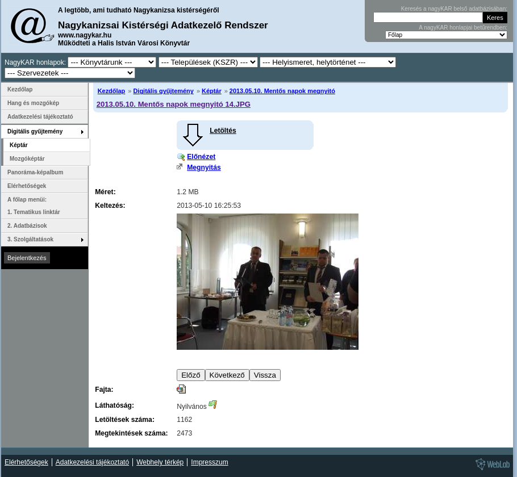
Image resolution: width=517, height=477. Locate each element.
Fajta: (104, 390)
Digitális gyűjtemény (163, 90)
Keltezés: (110, 206)
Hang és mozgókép (33, 103)
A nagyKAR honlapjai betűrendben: (463, 27)
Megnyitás (203, 167)
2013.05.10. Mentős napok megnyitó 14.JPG (174, 104)
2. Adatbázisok (27, 226)
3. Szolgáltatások (30, 239)
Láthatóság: (114, 405)
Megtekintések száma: (131, 433)
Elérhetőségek (26, 186)
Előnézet (201, 157)
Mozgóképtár (27, 159)
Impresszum (209, 462)
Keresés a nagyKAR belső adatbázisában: (454, 9)
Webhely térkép (160, 462)
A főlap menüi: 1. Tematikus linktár (33, 205)
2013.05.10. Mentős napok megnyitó (282, 90)
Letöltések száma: (125, 420)
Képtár (212, 90)
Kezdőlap (112, 90)
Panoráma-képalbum (35, 172)
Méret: (105, 192)
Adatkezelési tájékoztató (40, 117)
